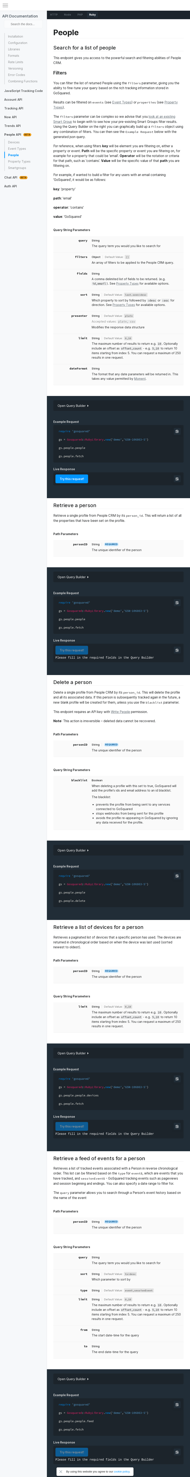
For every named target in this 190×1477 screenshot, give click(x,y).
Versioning (15, 68)
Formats (13, 55)
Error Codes (16, 75)
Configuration (17, 43)
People (13, 155)
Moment (140, 378)
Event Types (17, 148)
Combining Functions (23, 81)
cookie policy (121, 1471)
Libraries (14, 49)
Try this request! (72, 479)
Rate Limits (15, 62)
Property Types (19, 161)
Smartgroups (17, 168)
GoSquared (95, 5)
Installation (15, 36)
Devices (14, 142)
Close (61, 1471)
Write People (120, 712)
